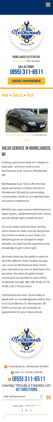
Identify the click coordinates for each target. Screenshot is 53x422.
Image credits (18, 406)
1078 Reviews (33, 61)
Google (26, 410)
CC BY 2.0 (26, 140)
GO (48, 397)
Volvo (30, 95)
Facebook (22, 410)
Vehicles (17, 95)
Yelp (30, 410)
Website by (33, 406)
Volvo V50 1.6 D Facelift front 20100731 (19, 135)
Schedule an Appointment (26, 81)
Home (5, 95)
